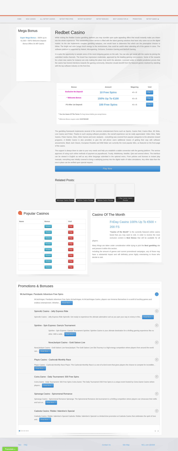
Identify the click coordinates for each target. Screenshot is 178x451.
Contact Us (106, 445)
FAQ (25, 445)
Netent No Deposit (85, 19)
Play (149, 92)
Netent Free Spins (66, 19)
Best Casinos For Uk (120, 19)
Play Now (107, 168)
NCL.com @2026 (148, 445)
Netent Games (151, 19)
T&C (20, 445)
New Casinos (31, 19)
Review (48, 226)
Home (19, 19)
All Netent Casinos (47, 19)
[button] (66, 193)
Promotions (137, 19)
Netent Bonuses (102, 19)
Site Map (126, 445)
